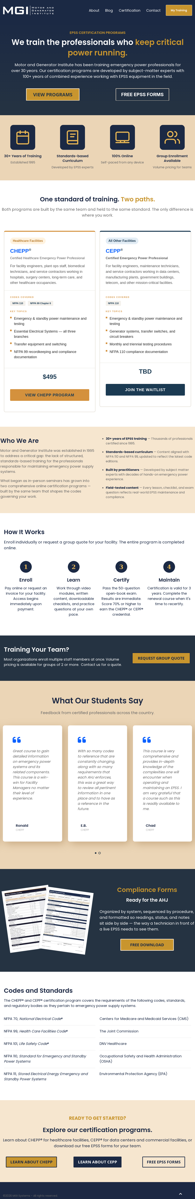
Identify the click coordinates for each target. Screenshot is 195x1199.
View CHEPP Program (49, 395)
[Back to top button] (180, 1193)
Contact (153, 10)
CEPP (113, 251)
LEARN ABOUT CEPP (97, 1162)
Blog (109, 10)
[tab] (95, 853)
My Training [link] (179, 10)
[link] (29, 10)
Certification (129, 10)
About (94, 10)
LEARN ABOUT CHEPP (31, 1162)
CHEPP (19, 251)
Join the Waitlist (145, 390)
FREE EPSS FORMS (164, 1162)
